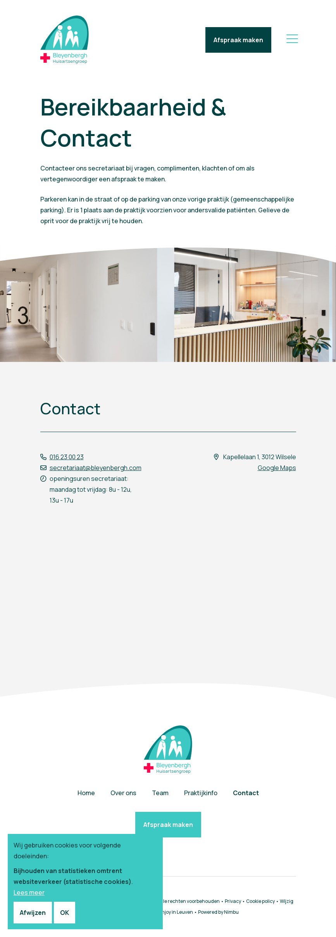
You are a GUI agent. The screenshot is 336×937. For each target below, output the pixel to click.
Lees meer (29, 892)
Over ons (123, 793)
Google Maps (277, 467)
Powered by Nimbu (218, 912)
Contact (246, 793)
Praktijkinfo (200, 793)
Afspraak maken (238, 40)
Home (86, 793)
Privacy (233, 901)
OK (64, 912)
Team (160, 793)
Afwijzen (33, 912)
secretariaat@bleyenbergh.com (95, 467)
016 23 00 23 (67, 457)
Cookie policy (260, 901)
